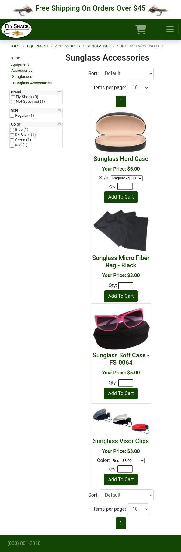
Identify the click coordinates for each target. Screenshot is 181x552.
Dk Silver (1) (25, 135)
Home (14, 46)
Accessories (67, 46)
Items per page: (109, 87)
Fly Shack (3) (26, 97)
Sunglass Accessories (32, 83)
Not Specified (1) (30, 101)
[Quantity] (125, 186)
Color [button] (15, 124)
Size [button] (14, 110)
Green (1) (22, 140)
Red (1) (20, 145)
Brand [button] (16, 92)
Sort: (94, 73)
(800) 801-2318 (23, 543)
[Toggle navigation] (170, 29)
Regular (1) (24, 115)
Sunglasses (99, 46)
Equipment (38, 46)
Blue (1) (21, 129)
